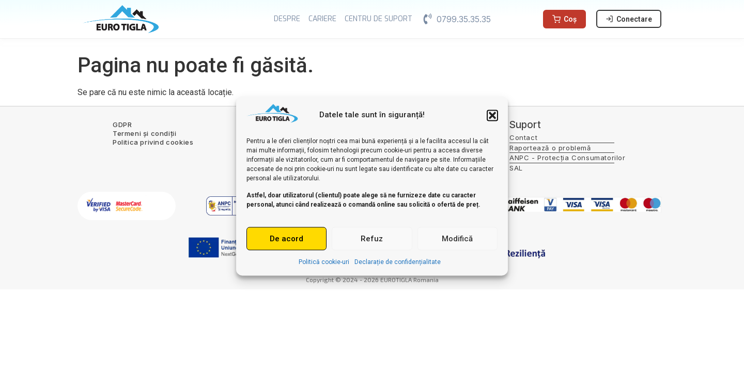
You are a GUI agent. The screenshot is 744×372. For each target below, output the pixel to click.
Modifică (457, 238)
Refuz (372, 238)
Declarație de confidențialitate (397, 262)
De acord (286, 238)
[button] (492, 115)
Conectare (629, 19)
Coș (564, 19)
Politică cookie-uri (324, 262)
